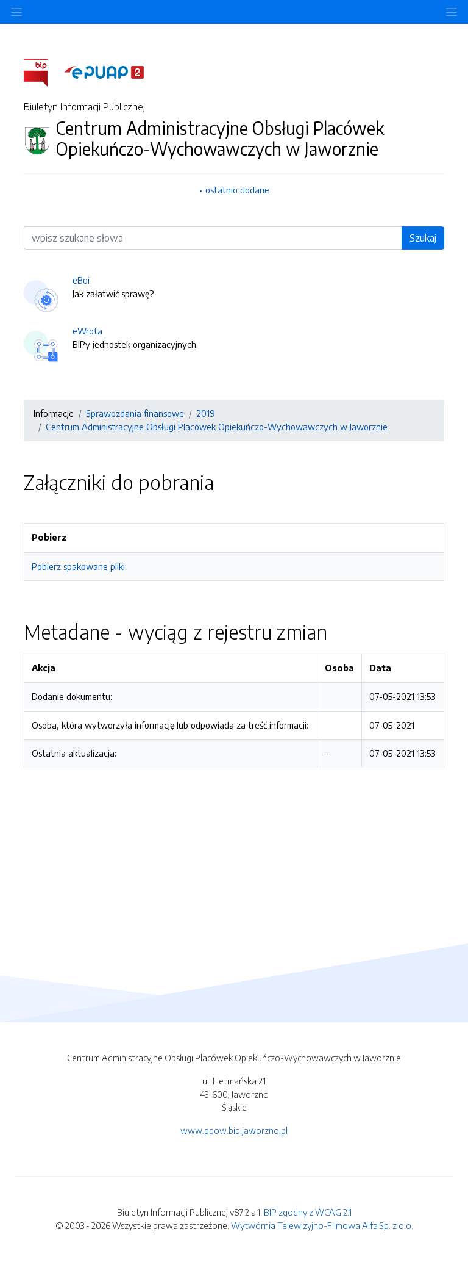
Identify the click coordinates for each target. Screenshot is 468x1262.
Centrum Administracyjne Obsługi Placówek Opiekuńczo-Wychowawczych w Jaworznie (217, 426)
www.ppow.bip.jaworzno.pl (234, 1130)
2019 (205, 413)
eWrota (87, 330)
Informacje (54, 413)
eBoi (81, 280)
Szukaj (423, 238)
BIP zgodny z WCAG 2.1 (308, 1211)
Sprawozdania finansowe (135, 413)
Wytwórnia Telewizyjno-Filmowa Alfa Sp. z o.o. (322, 1225)
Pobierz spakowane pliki (78, 566)
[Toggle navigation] (451, 12)
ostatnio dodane (237, 189)
